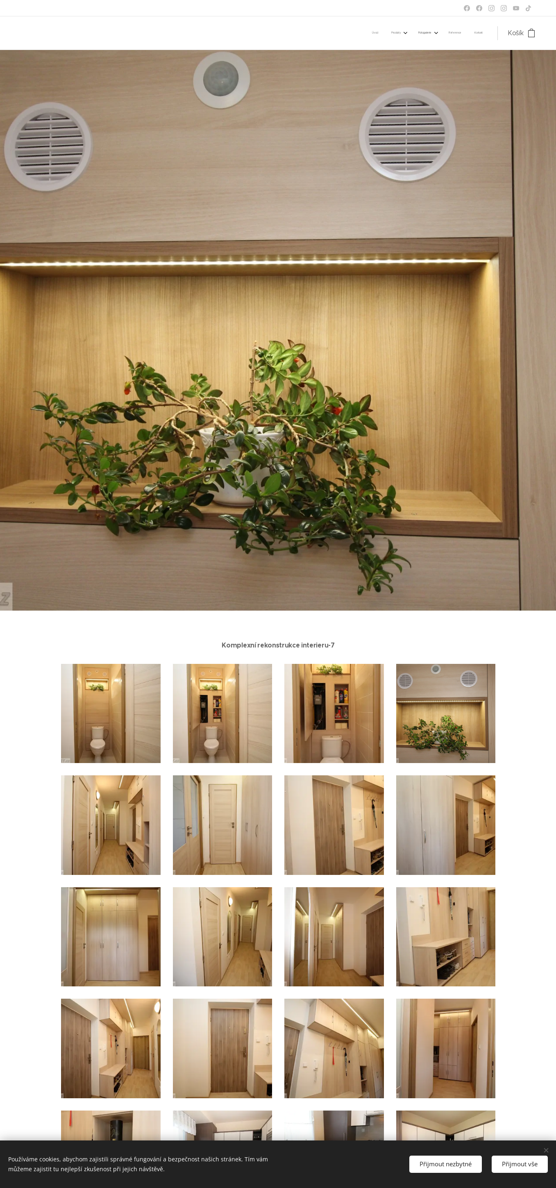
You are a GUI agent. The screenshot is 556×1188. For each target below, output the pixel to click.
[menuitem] (424, 33)
